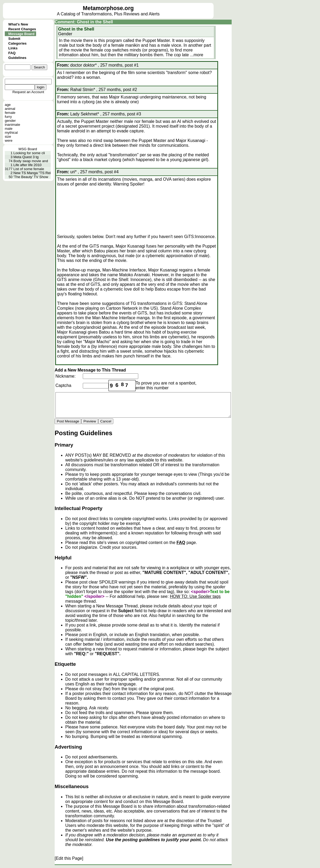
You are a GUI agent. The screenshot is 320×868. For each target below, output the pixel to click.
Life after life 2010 (28, 165)
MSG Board (28, 149)
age (8, 105)
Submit (14, 39)
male (8, 129)
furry (8, 117)
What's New (18, 24)
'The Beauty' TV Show (31, 177)
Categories (17, 43)
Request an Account (28, 92)
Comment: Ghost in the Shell (84, 22)
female (10, 113)
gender (10, 121)
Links (13, 48)
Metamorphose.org (108, 8)
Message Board (21, 34)
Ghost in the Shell (76, 29)
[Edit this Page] (69, 858)
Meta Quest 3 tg (26, 157)
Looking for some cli (29, 153)
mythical (11, 133)
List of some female (29, 169)
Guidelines (17, 58)
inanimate (12, 125)
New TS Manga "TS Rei (32, 173)
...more (196, 55)
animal (10, 109)
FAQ (11, 53)
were (8, 140)
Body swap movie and (31, 161)
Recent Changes (22, 29)
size (8, 137)
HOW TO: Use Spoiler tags (195, 596)
